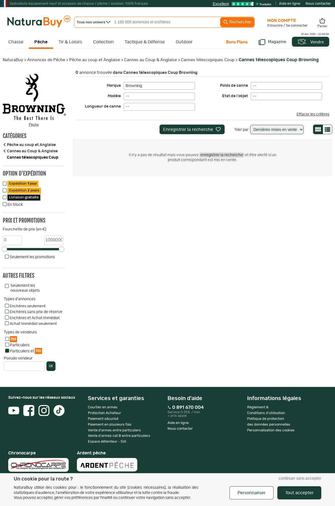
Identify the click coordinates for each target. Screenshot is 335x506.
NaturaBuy (13, 60)
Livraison (24, 197)
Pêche (41, 42)
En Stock (15, 205)
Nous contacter (318, 3)
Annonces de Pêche (46, 60)
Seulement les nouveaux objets (25, 288)
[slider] (4, 249)
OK (51, 366)
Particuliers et (26, 351)
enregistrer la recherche (221, 155)
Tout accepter (299, 493)
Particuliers (20, 345)
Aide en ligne (289, 3)
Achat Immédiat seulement (33, 324)
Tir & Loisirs (70, 42)
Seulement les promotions (32, 257)
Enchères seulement (28, 306)
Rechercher (237, 22)
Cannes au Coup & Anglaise (150, 60)
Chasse (15, 42)
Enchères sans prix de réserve (36, 312)
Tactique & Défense (145, 42)
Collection (103, 42)
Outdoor (184, 42)
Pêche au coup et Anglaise (94, 60)
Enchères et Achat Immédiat (35, 318)
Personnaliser (252, 493)
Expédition (23, 183)
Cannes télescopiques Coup (208, 60)
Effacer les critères (313, 114)
